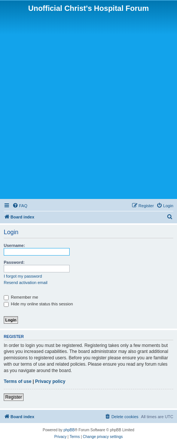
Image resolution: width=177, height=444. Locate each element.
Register (13, 397)
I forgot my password (23, 276)
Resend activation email (26, 282)
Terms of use (17, 381)
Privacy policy (50, 381)
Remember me (21, 297)
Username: (14, 245)
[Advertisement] (88, 105)
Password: (14, 262)
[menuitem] (19, 205)
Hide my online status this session (38, 304)
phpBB (69, 430)
